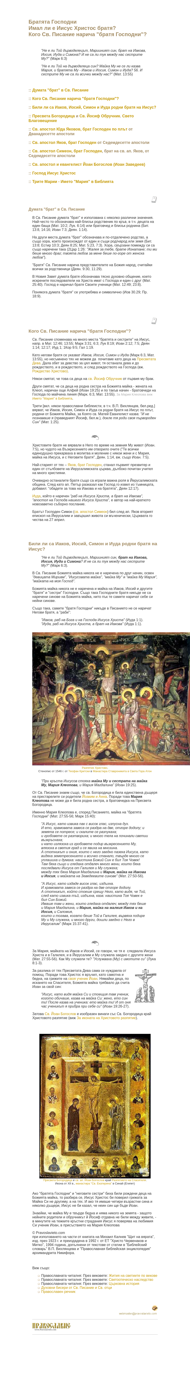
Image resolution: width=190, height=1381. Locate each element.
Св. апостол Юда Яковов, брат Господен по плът (79, 129)
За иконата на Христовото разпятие (106, 1018)
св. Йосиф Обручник (105, 379)
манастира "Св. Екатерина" (94, 1183)
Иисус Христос (61, 173)
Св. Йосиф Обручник (99, 116)
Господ (39, 173)
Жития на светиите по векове (133, 1275)
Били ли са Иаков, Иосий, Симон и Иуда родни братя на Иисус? (94, 107)
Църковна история (124, 1284)
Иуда (36, 496)
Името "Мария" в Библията (52, 398)
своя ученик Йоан (82, 979)
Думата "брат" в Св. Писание (60, 90)
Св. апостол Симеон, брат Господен (67, 151)
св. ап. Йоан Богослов (89, 1180)
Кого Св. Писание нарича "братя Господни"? (75, 98)
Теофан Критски (79, 771)
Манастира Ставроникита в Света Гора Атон (122, 771)
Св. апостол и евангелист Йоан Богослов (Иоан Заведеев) (88, 164)
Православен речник (58, 1292)
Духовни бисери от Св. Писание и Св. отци (76, 1288)
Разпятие (129, 1180)
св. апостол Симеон (90, 512)
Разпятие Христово (94, 767)
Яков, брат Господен (84, 465)
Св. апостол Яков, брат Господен (64, 142)
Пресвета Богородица (53, 116)
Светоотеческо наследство (131, 1279)
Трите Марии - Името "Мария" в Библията (72, 181)
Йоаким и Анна (94, 796)
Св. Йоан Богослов (60, 1014)
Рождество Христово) (50, 371)
